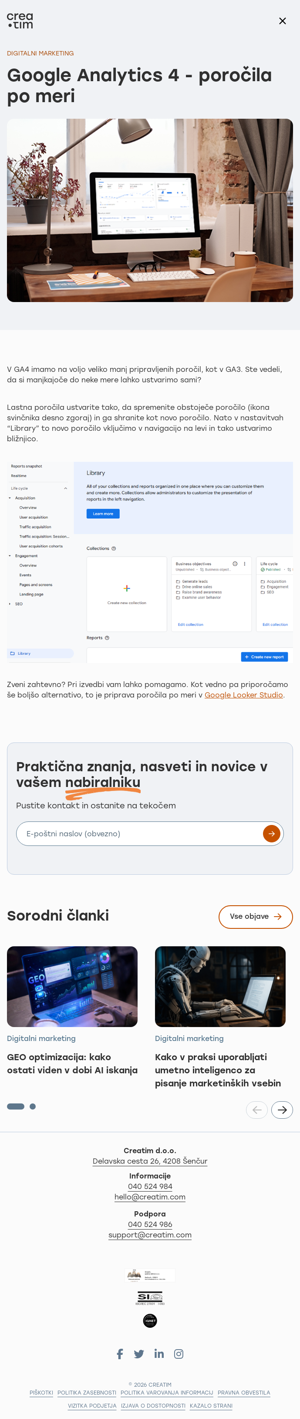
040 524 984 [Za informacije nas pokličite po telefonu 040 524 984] (150, 1187)
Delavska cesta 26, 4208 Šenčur (193, 1161)
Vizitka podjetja (92, 1406)
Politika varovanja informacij (167, 1393)
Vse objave (256, 918)
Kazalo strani (211, 1406)
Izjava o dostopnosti (153, 1406)
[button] (15, 1106)
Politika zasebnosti (86, 1393)
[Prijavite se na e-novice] (271, 833)
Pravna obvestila (244, 1393)
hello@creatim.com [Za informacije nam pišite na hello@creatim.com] (150, 1197)
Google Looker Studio (244, 695)
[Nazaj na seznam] (282, 21)
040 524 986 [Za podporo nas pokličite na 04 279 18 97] (150, 1225)
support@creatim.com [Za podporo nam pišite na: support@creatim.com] (150, 1235)
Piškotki (41, 1393)
